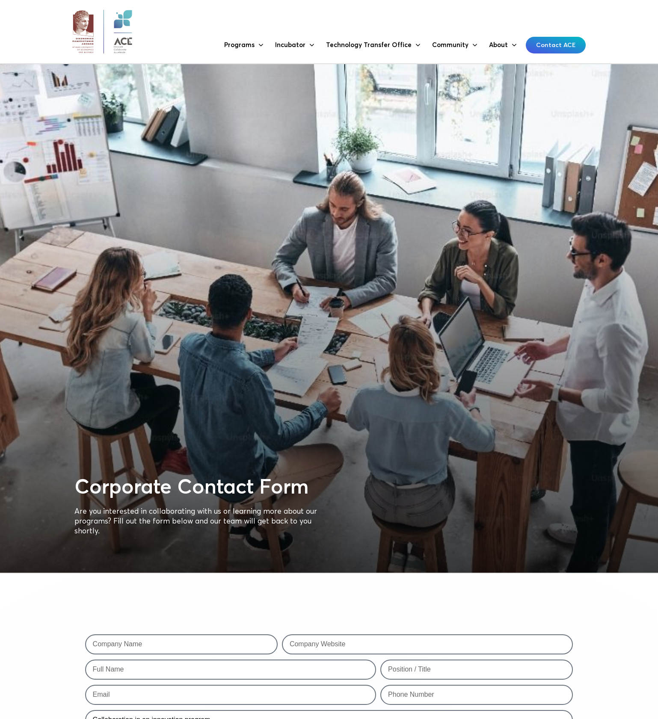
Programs (243, 45)
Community (454, 45)
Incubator (294, 45)
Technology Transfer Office (373, 45)
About (502, 45)
